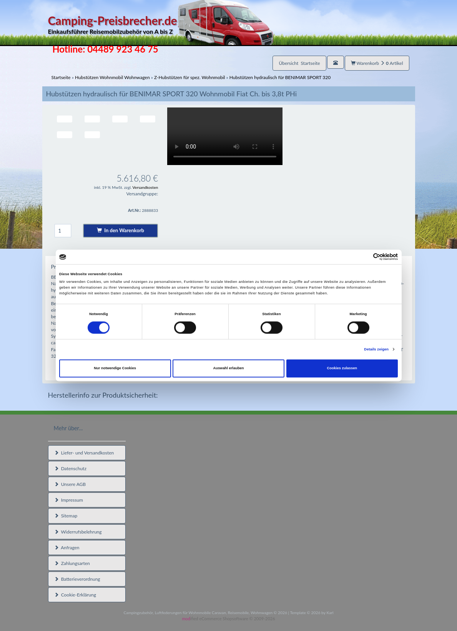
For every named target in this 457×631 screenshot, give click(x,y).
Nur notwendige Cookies (115, 368)
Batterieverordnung (77, 579)
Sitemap (66, 516)
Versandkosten (145, 187)
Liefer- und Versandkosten (84, 453)
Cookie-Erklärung (75, 595)
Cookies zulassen (342, 368)
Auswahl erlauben (228, 368)
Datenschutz (70, 468)
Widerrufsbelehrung (78, 532)
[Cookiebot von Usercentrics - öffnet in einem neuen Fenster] (364, 257)
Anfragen (67, 547)
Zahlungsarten (72, 563)
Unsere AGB (70, 484)
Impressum (68, 500)
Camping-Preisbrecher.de (160, 24)
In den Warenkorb (120, 230)
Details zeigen (376, 349)
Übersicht (299, 63)
